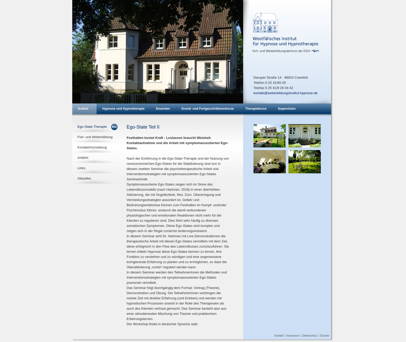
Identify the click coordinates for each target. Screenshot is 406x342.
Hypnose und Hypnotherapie (123, 108)
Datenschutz (309, 335)
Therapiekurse (255, 108)
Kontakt (278, 335)
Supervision (287, 108)
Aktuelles (84, 178)
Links (81, 168)
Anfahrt (82, 158)
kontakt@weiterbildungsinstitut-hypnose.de (285, 93)
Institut (83, 108)
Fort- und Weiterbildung (95, 137)
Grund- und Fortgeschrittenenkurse (207, 108)
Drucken (324, 335)
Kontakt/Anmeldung (92, 147)
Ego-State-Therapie (92, 127)
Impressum (292, 335)
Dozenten (163, 108)
